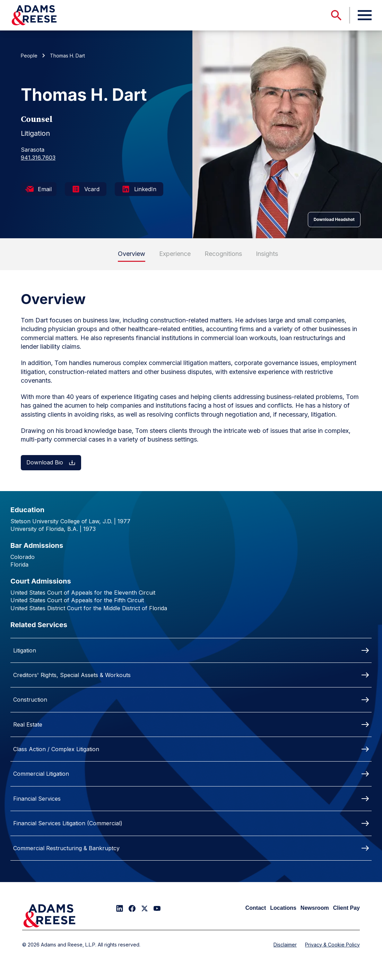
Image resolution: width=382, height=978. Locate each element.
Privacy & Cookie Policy (332, 945)
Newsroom (315, 908)
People (29, 56)
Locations (283, 908)
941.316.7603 (38, 157)
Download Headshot (334, 219)
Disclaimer (285, 945)
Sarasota (32, 149)
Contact (255, 908)
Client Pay (346, 908)
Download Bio (51, 462)
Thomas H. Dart (67, 56)
